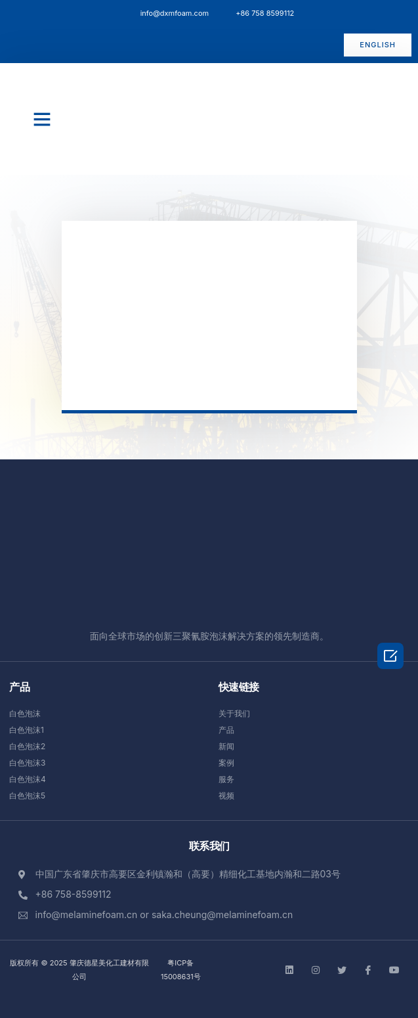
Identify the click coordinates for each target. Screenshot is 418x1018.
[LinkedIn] (289, 969)
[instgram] (315, 969)
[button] (377, 45)
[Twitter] (342, 969)
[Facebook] (368, 969)
